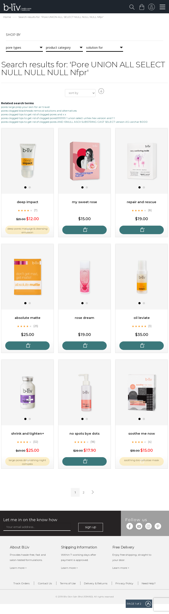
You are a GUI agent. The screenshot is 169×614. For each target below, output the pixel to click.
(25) (35, 326)
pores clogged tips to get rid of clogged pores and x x (33, 115)
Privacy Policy (143, 584)
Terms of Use (76, 584)
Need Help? (88, 592)
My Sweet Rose (84, 203)
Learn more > (18, 568)
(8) (149, 210)
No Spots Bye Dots (84, 434)
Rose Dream (84, 318)
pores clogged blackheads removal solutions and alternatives (39, 111)
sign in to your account (150, 8)
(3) (149, 326)
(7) (35, 210)
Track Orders (18, 584)
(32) (35, 442)
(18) (93, 442)
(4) (150, 442)
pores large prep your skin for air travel (25, 107)
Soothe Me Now (141, 434)
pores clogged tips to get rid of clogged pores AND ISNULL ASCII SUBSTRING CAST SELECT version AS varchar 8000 (74, 122)
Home (7, 17)
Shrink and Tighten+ (27, 434)
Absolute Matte (28, 318)
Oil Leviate (141, 318)
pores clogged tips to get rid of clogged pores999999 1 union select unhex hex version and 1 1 (58, 118)
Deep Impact (27, 203)
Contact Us (47, 584)
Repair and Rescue (141, 203)
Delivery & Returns (109, 584)
